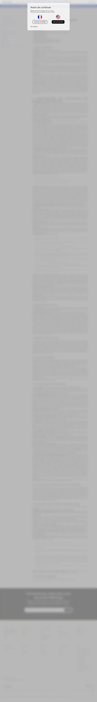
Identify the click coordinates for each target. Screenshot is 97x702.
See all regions (34, 26)
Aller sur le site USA (58, 22)
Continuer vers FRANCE (40, 22)
